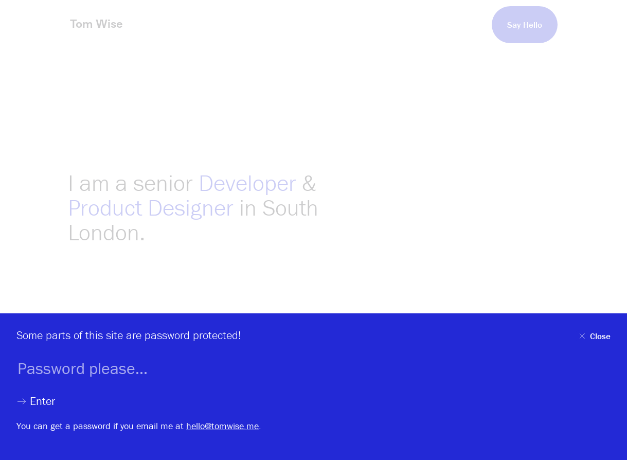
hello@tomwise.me (222, 426)
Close (594, 336)
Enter (35, 401)
